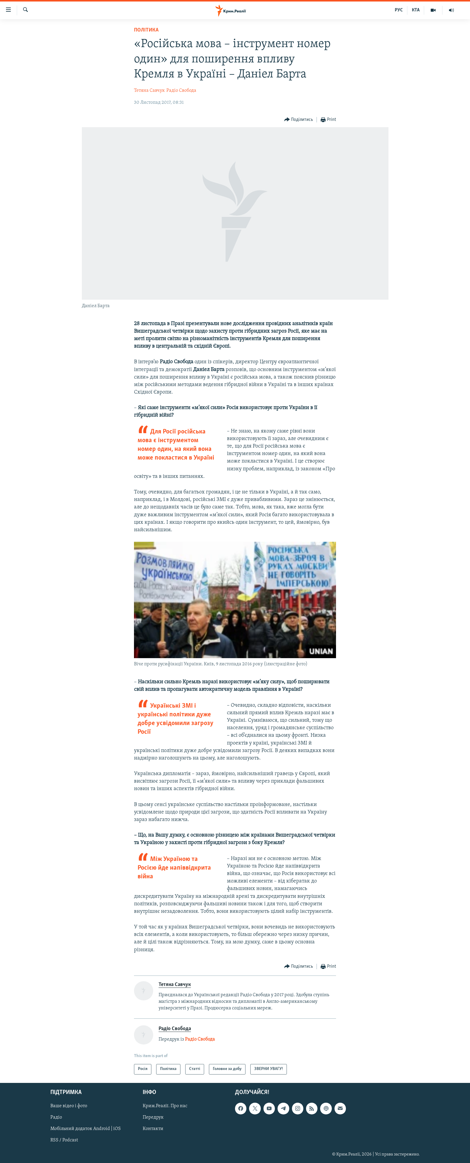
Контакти (153, 1128)
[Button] (298, 120)
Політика (146, 30)
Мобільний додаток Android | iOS (85, 1128)
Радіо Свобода (181, 90)
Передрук (153, 1117)
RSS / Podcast (64, 1140)
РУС (399, 10)
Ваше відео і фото (68, 1106)
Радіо (56, 1117)
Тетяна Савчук (149, 90)
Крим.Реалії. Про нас (165, 1106)
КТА (416, 10)
